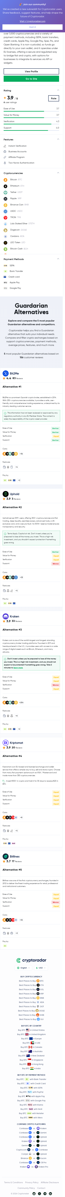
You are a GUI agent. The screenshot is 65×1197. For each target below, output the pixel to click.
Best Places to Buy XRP (31, 993)
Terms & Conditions (13, 1182)
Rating (7, 90)
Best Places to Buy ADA (31, 1002)
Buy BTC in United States (31, 1030)
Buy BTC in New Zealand (31, 1055)
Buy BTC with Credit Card (31, 1083)
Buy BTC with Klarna (31, 1104)
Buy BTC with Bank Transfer (31, 1079)
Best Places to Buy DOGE (31, 1010)
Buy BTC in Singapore (31, 1060)
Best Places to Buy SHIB (31, 1014)
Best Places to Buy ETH (31, 985)
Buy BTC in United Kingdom (31, 1034)
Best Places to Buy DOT (31, 1006)
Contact (41, 1188)
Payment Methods (14, 259)
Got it (32, 27)
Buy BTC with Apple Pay (31, 1096)
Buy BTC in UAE (31, 1043)
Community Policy (26, 1188)
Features (8, 139)
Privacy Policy (31, 1182)
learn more (18, 667)
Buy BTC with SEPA (31, 1087)
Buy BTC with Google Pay (31, 1100)
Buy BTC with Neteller (31, 1113)
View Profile (31, 71)
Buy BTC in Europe (31, 1038)
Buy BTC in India (31, 1068)
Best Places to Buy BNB (31, 997)
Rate (53, 98)
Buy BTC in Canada (31, 1047)
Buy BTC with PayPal (31, 1091)
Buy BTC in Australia (31, 1051)
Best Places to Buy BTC (31, 980)
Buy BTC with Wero (31, 1117)
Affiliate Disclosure (50, 1182)
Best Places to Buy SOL (31, 989)
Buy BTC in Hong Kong (31, 1064)
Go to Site (31, 78)
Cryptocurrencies (13, 173)
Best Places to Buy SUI (31, 1019)
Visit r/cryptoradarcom (32, 21)
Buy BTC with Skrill (31, 1109)
